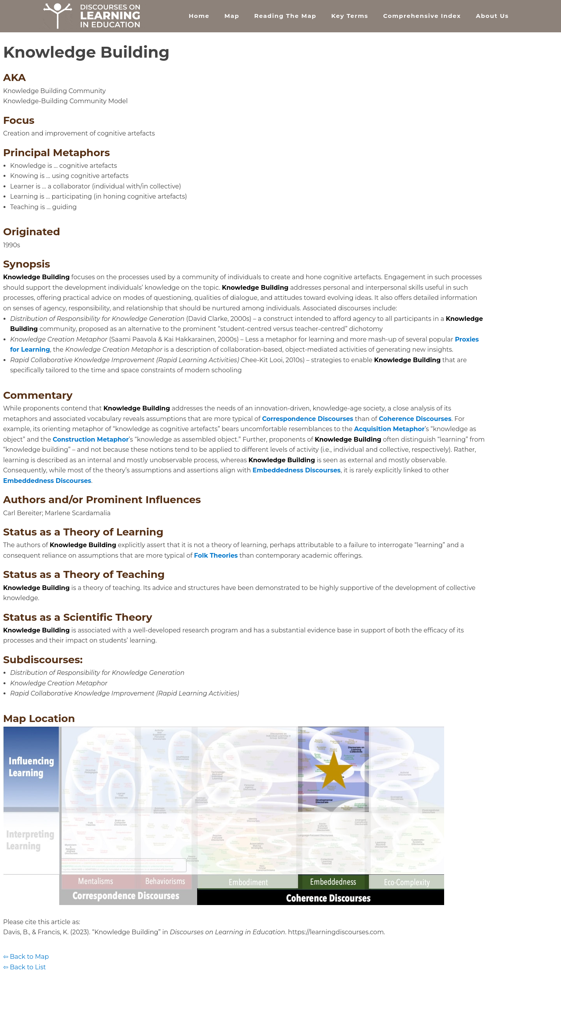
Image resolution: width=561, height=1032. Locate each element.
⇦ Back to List (24, 967)
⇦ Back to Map (26, 956)
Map (231, 15)
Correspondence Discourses (307, 419)
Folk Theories (216, 555)
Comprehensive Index (422, 15)
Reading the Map (285, 15)
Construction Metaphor (91, 439)
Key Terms (349, 15)
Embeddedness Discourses (296, 470)
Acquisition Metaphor (389, 429)
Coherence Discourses (415, 419)
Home (199, 15)
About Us (492, 15)
